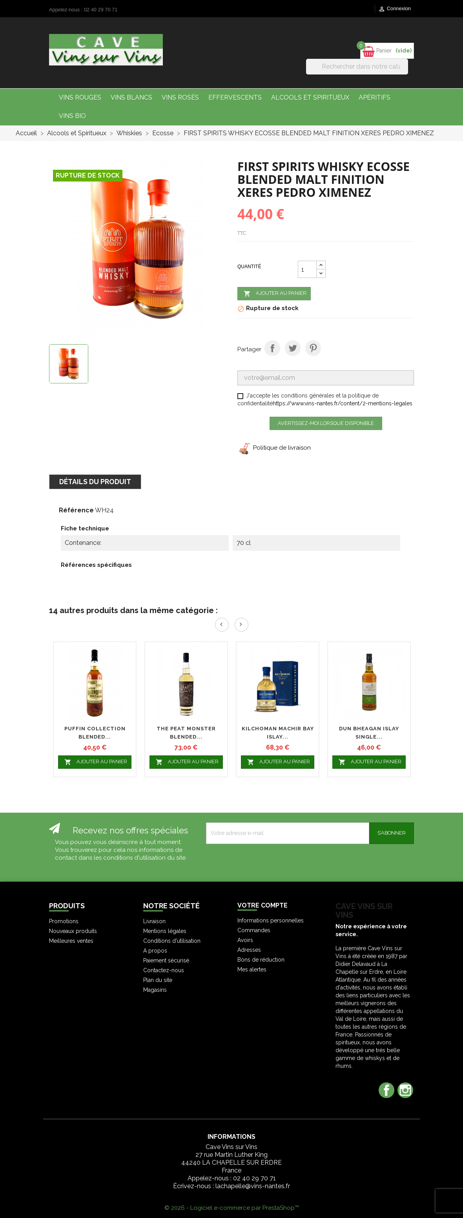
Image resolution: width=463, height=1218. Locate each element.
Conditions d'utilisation (172, 941)
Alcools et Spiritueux (310, 97)
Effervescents (235, 97)
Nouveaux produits (73, 931)
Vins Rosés (180, 97)
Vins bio (72, 116)
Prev (222, 625)
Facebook (386, 1090)
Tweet (293, 348)
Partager (272, 348)
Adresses (249, 950)
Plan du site (157, 980)
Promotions (63, 921)
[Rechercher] (357, 66)
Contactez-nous (163, 970)
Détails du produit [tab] (95, 481)
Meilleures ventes (71, 941)
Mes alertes (251, 969)
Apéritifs (374, 97)
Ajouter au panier (274, 293)
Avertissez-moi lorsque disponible (326, 423)
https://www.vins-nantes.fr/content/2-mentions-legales (342, 403)
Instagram (405, 1090)
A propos (155, 951)
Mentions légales (164, 931)
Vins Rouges (80, 97)
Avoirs (245, 940)
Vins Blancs (131, 97)
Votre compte (262, 905)
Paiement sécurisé (166, 960)
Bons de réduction (260, 960)
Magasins (155, 990)
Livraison (154, 921)
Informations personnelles (270, 920)
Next (241, 625)
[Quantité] (307, 269)
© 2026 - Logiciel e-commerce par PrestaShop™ (231, 1207)
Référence (76, 510)
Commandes (253, 930)
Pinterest (313, 348)
